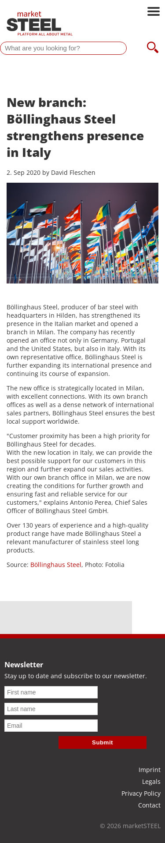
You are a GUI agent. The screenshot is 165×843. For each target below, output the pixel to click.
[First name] (51, 692)
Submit (102, 742)
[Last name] (51, 709)
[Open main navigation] (154, 12)
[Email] (51, 725)
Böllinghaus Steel (55, 564)
